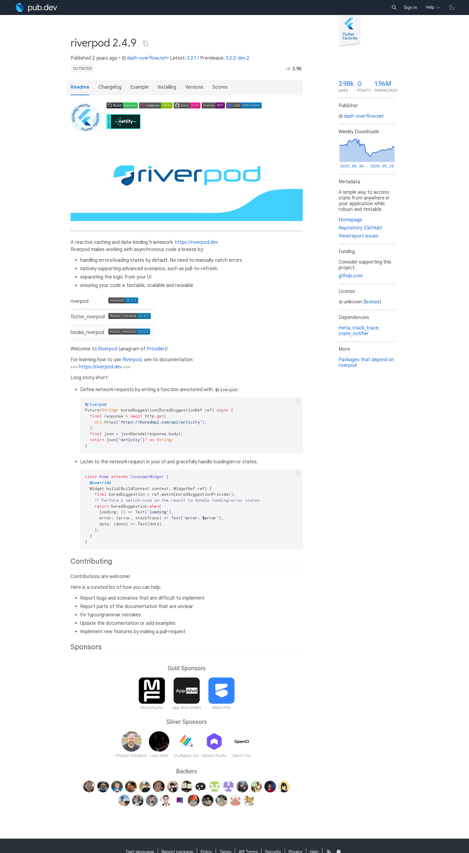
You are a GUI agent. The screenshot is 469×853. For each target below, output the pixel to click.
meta (344, 328)
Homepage (350, 220)
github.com (351, 276)
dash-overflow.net (144, 58)
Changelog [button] (109, 87)
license (372, 302)
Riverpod (107, 349)
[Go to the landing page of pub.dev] (36, 7)
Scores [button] (220, 87)
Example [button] (139, 87)
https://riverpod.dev (196, 242)
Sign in (410, 7)
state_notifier (354, 334)
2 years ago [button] (105, 58)
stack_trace (365, 328)
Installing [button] (167, 87)
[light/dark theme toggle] (452, 7)
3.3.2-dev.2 (237, 58)
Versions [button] (194, 87)
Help (430, 7)
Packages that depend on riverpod (366, 362)
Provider (156, 349)
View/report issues (358, 236)
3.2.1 (191, 58)
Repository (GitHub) (360, 228)
